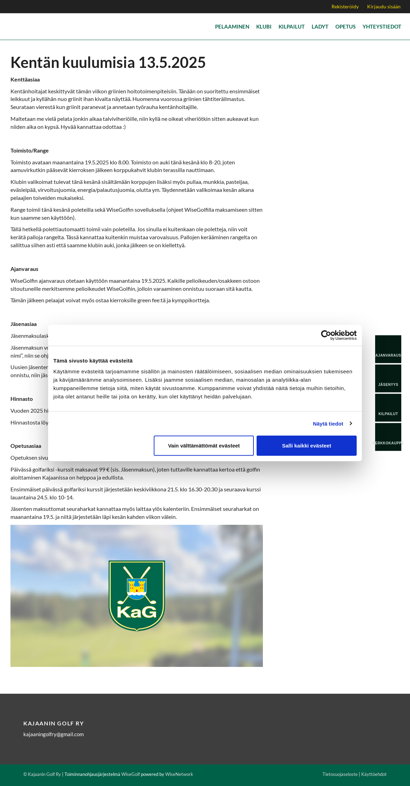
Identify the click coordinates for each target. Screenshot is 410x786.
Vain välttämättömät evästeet (204, 446)
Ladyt (320, 26)
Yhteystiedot (382, 26)
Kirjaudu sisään (384, 6)
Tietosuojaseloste (340, 774)
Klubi (264, 26)
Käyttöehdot (374, 774)
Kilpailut (292, 26)
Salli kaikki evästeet (306, 446)
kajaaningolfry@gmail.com (53, 734)
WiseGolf (130, 774)
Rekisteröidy (345, 6)
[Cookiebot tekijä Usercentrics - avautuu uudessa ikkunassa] (326, 335)
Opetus (345, 26)
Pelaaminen (232, 26)
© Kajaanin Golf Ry (42, 774)
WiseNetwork (179, 774)
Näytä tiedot (328, 423)
